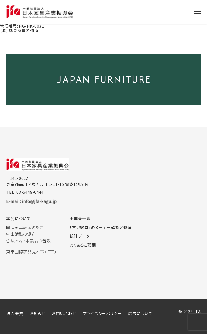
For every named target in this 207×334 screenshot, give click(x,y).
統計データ (80, 236)
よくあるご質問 (83, 245)
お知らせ (38, 313)
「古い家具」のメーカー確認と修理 (101, 227)
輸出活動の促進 (21, 234)
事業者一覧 (80, 218)
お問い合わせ (64, 313)
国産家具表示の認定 (25, 227)
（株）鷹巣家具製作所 (19, 30)
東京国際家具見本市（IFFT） (31, 251)
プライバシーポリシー (102, 313)
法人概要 (14, 313)
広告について (140, 313)
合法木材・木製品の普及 (28, 240)
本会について (18, 218)
